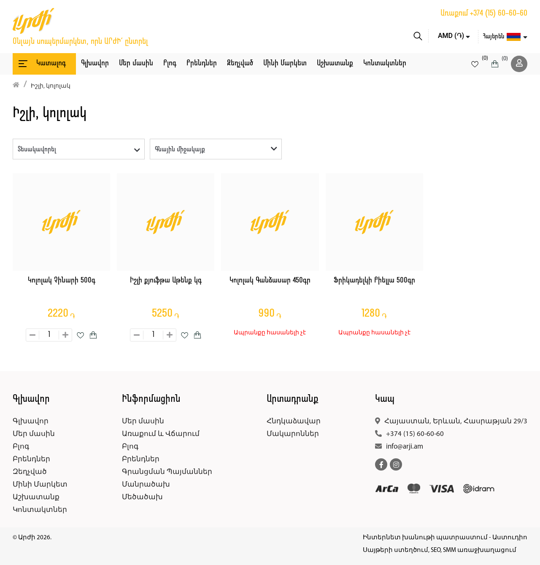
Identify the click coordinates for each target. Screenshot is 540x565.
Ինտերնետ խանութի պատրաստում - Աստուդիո (445, 538)
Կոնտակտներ (384, 63)
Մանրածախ (146, 484)
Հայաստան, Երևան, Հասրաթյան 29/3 (455, 421)
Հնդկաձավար (294, 421)
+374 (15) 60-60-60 (498, 13)
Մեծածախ (142, 497)
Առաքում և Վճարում (161, 434)
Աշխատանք (335, 63)
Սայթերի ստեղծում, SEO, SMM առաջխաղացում (439, 550)
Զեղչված (240, 63)
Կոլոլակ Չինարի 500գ (61, 281)
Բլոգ (169, 63)
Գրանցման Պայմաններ (167, 472)
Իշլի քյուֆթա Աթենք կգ (166, 281)
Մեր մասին (136, 63)
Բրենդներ (201, 63)
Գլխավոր (95, 63)
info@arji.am (404, 446)
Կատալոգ (41, 64)
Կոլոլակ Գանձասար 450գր (270, 281)
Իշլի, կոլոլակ (50, 86)
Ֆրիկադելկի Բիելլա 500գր (374, 281)
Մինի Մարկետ (285, 63)
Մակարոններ (293, 434)
